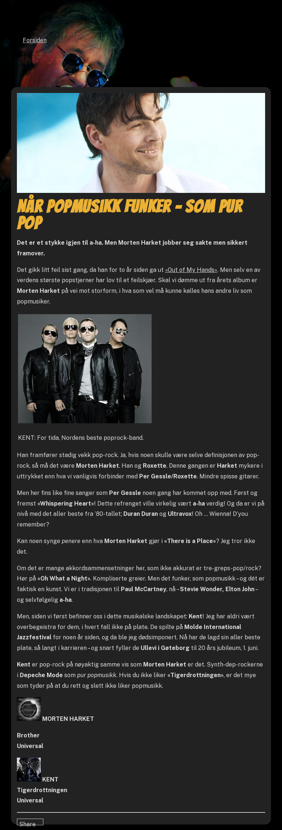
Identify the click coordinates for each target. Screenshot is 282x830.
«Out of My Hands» (191, 269)
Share (27, 823)
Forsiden (35, 40)
